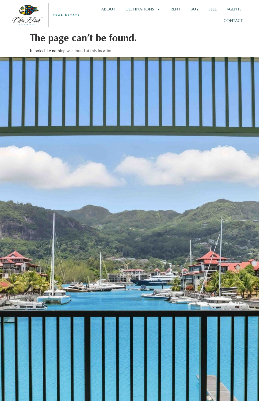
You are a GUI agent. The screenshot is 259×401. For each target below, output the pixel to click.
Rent (175, 9)
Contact (233, 20)
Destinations (143, 9)
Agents (234, 9)
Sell (213, 9)
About (108, 9)
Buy (194, 9)
